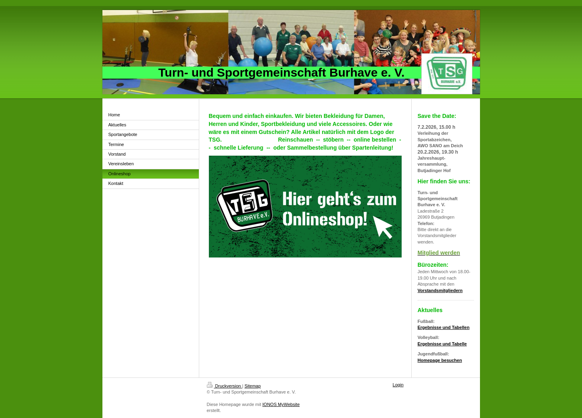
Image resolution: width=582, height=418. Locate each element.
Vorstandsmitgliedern (440, 290)
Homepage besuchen (440, 360)
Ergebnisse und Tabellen (444, 327)
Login (398, 384)
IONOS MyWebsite (281, 404)
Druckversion (224, 386)
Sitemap (253, 386)
